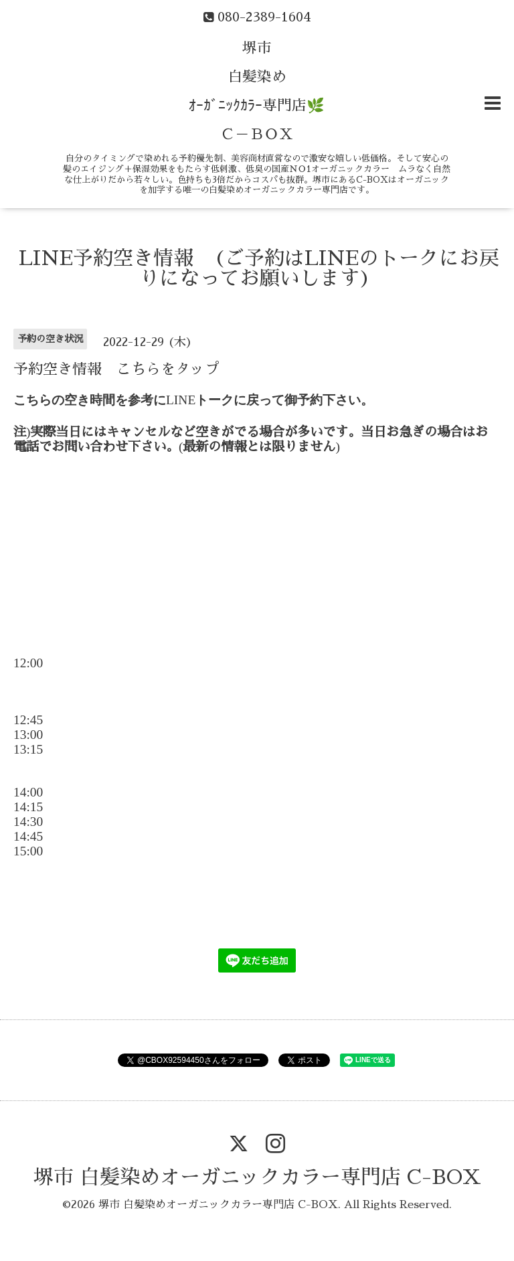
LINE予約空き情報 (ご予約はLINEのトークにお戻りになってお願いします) (259, 268)
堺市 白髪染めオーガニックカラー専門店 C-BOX (257, 1177)
